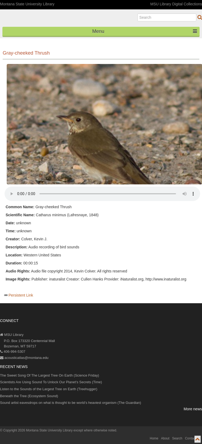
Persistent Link (21, 295)
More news (193, 409)
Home (154, 438)
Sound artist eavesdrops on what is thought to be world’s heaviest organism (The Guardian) (70, 403)
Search (177, 438)
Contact (190, 438)
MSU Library (12, 335)
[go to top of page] (197, 439)
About (165, 438)
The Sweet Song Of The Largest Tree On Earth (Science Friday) (49, 375)
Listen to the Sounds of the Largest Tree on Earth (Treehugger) (48, 389)
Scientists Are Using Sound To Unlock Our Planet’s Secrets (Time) (51, 382)
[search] (166, 17)
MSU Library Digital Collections (176, 4)
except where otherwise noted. (95, 430)
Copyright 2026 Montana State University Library (38, 430)
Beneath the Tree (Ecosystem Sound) (29, 396)
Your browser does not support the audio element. (102, 194)
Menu (144, 31)
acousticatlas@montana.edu (24, 358)
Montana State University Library (27, 4)
